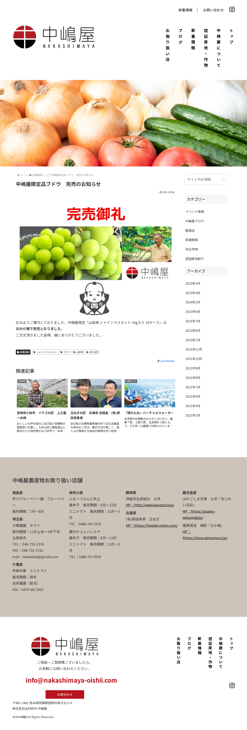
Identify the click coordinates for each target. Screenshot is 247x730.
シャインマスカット (45, 352)
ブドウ (65, 352)
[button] (223, 179)
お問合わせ (65, 694)
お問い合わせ (213, 9)
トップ (231, 37)
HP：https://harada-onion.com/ (152, 525)
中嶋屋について (218, 48)
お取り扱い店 (167, 45)
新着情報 (185, 9)
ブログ (180, 37)
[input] (206, 179)
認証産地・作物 (206, 48)
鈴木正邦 (92, 352)
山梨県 (78, 352)
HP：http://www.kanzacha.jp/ (150, 504)
